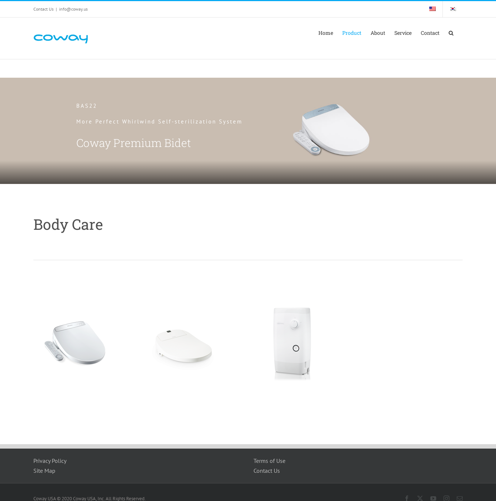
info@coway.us (73, 9)
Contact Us (267, 470)
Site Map (44, 470)
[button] (451, 33)
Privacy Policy (49, 460)
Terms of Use (269, 460)
